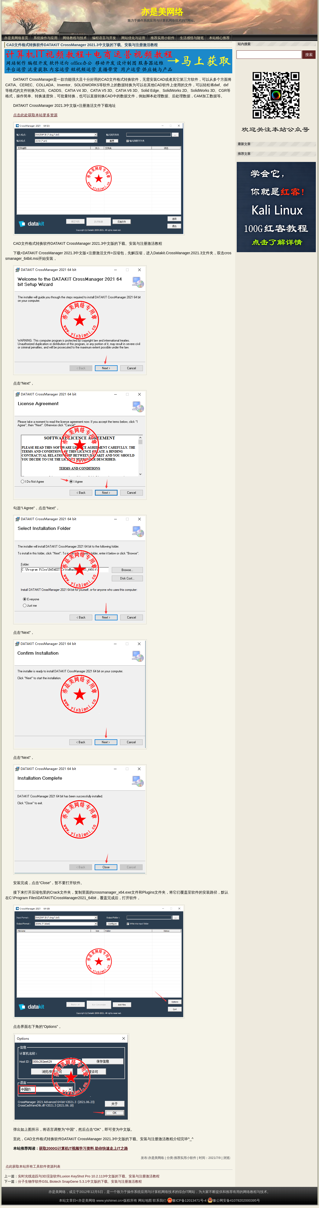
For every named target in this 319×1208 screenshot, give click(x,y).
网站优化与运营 (133, 38)
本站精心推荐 (219, 38)
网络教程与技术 (75, 38)
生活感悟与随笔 (192, 38)
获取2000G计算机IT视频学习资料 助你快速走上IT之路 (83, 1148)
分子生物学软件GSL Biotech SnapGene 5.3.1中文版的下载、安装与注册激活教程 (80, 1181)
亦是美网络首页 (16, 38)
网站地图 (145, 1200)
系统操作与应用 (45, 38)
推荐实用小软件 (163, 38)
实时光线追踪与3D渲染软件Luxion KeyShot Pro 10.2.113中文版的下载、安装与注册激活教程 (89, 1176)
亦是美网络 (162, 12)
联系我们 (159, 1200)
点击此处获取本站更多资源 (35, 115)
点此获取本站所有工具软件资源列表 (33, 1166)
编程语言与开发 (104, 38)
